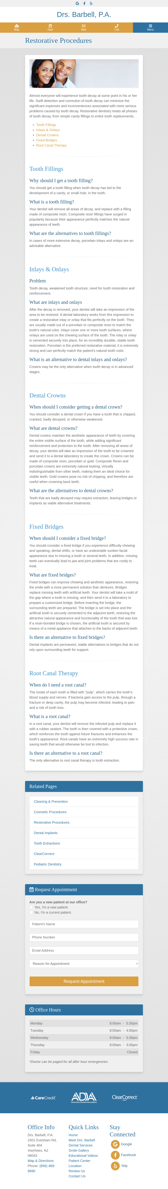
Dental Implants (46, 833)
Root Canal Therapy (51, 145)
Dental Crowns (47, 135)
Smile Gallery (79, 1150)
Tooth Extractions (47, 843)
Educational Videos (83, 1155)
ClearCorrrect (44, 854)
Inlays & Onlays (48, 130)
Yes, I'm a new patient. (51, 907)
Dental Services (81, 1145)
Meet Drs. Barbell (82, 1140)
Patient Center (79, 1161)
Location (75, 1166)
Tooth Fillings (46, 125)
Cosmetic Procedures (50, 812)
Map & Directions (41, 1161)
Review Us (77, 1171)
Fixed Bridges (46, 140)
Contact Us (77, 1176)
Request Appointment (84, 981)
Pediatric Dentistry (47, 864)
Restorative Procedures (51, 822)
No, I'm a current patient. (53, 912)
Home (73, 1135)
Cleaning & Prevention (51, 801)
